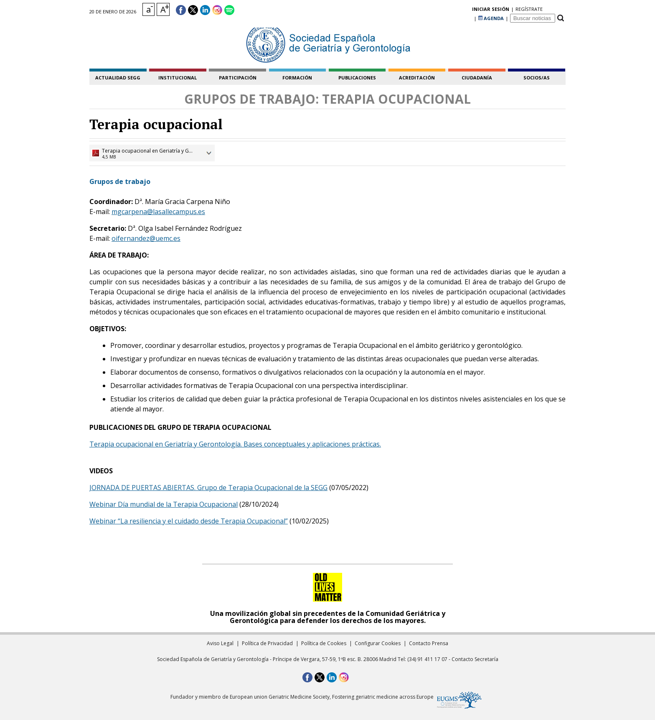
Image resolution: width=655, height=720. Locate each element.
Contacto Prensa (428, 643)
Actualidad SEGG (117, 77)
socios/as (536, 77)
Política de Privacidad (267, 643)
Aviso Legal (220, 643)
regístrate (458, 10)
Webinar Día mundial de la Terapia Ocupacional (163, 504)
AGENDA (491, 10)
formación (297, 77)
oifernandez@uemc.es (146, 238)
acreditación (417, 77)
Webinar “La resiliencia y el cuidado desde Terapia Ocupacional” (188, 521)
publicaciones (357, 77)
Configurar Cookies (378, 643)
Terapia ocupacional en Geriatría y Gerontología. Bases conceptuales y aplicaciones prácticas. (235, 444)
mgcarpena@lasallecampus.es (158, 211)
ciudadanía (477, 77)
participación (237, 77)
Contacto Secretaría (475, 659)
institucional (177, 77)
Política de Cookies (323, 643)
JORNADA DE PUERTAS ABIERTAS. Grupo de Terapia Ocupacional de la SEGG (208, 487)
